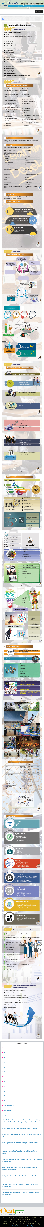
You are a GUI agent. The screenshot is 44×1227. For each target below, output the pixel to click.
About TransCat (9, 1105)
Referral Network (23, 1219)
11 (4, 1101)
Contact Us (11, 1217)
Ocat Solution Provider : (22, 1226)
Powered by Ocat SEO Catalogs (32, 1224)
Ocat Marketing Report (32, 1222)
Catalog (34, 1217)
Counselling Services (23, 1217)
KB (5, 1115)
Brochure (7, 1048)
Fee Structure (8, 1110)
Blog (32, 1219)
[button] (39, 11)
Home (4, 1217)
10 (4, 1096)
